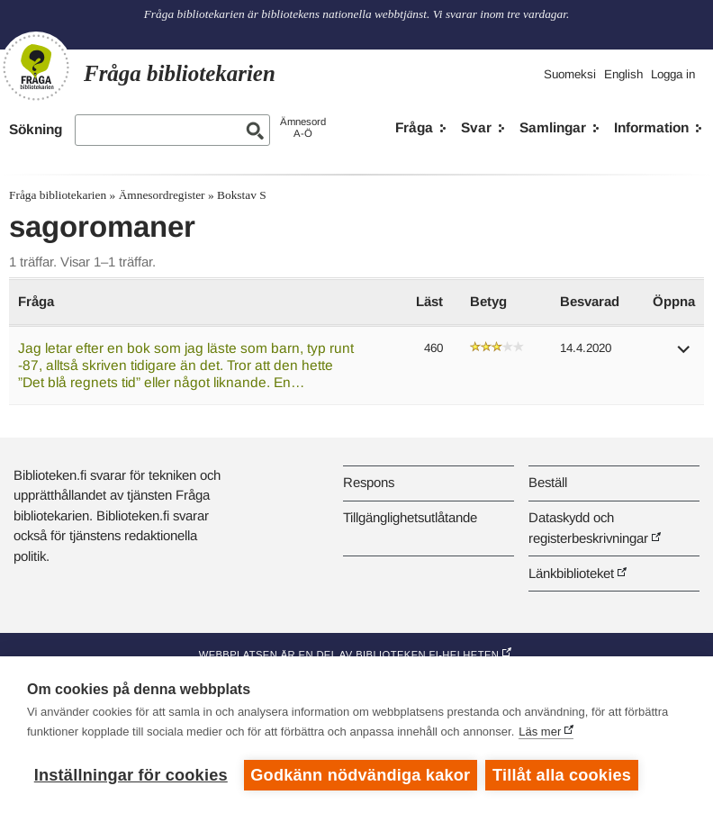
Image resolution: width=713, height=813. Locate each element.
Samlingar (552, 127)
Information (651, 127)
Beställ (547, 482)
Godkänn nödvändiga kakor (360, 775)
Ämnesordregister (162, 195)
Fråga (414, 127)
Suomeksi (570, 74)
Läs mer (540, 731)
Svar (476, 127)
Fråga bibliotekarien (57, 195)
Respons (368, 482)
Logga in (673, 74)
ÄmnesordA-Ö (303, 127)
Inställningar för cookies (131, 775)
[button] (684, 355)
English (623, 74)
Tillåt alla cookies (562, 775)
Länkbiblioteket (571, 573)
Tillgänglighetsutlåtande (410, 517)
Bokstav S (241, 195)
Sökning (35, 129)
